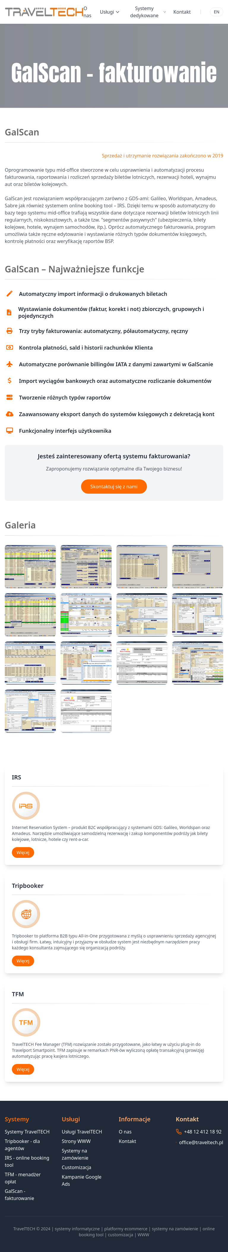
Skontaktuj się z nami (114, 486)
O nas (87, 12)
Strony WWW (76, 1141)
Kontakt (182, 12)
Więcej (23, 852)
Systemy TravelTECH (27, 1131)
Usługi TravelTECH (82, 1131)
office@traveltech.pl (201, 1142)
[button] (30, 566)
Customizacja (76, 1167)
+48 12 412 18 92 (202, 1131)
